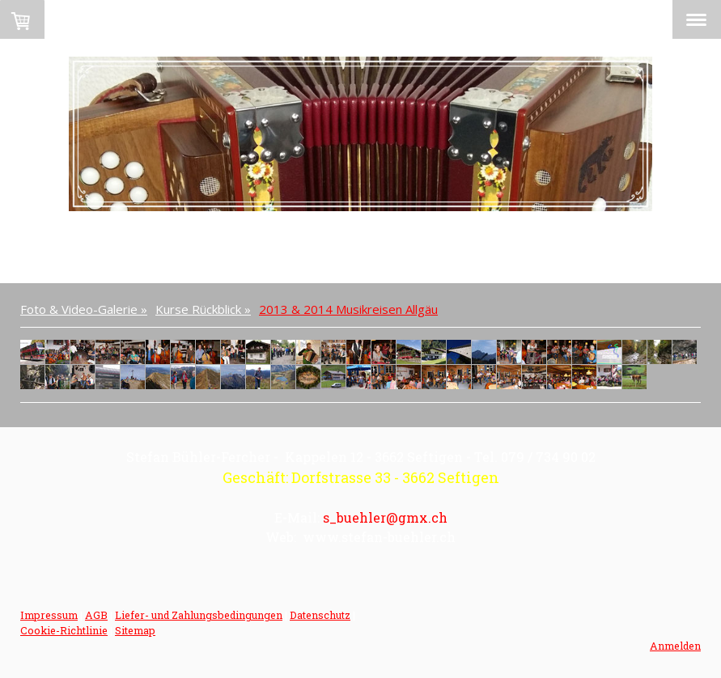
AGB (96, 614)
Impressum (49, 614)
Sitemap (135, 630)
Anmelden (675, 645)
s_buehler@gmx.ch (385, 517)
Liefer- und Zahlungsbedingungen (198, 614)
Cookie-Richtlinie (64, 630)
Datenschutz (320, 614)
